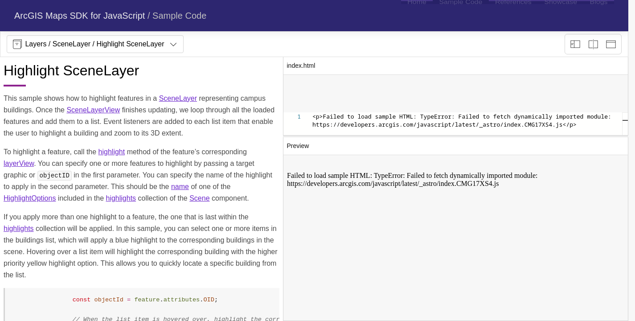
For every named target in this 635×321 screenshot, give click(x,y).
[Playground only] (593, 44)
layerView (19, 163)
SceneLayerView (93, 110)
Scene (199, 198)
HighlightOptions (30, 198)
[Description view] (575, 44)
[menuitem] (417, 15)
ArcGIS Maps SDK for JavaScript (79, 16)
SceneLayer (178, 98)
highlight (111, 152)
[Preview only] (611, 44)
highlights (121, 198)
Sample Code (179, 16)
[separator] (456, 136)
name (180, 186)
